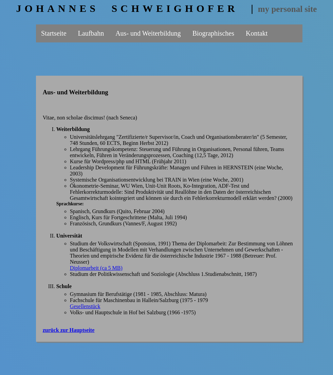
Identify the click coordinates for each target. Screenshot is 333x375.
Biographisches (213, 33)
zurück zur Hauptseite (69, 330)
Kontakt (256, 33)
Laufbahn (91, 33)
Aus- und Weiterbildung (148, 33)
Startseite (53, 33)
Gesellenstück (85, 306)
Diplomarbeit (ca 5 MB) (96, 268)
